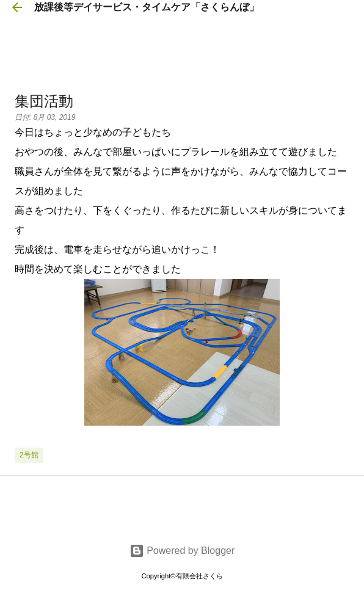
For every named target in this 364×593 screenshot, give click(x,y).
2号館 (29, 455)
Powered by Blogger (182, 550)
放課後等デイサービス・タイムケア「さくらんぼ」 (146, 7)
